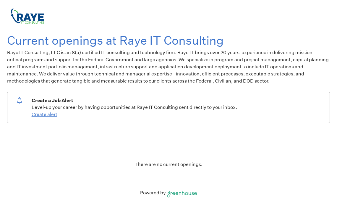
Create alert (44, 114)
